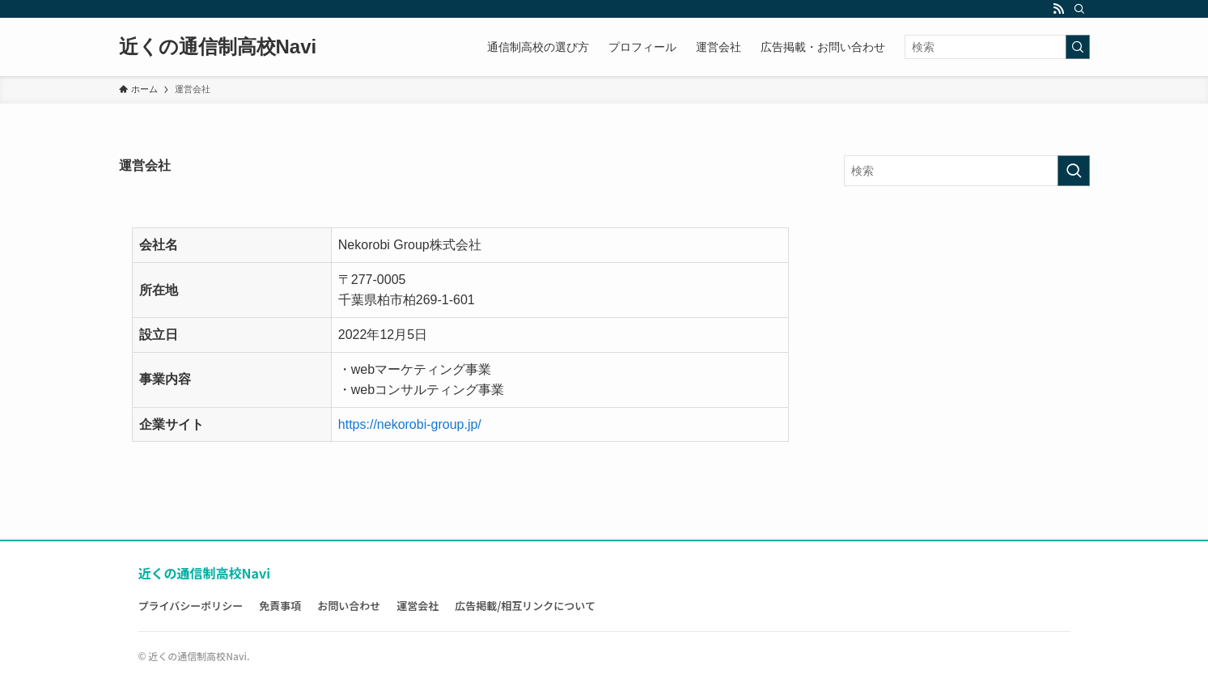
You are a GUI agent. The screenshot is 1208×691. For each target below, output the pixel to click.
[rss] (1058, 9)
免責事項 (280, 605)
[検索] (1079, 9)
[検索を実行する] (1078, 47)
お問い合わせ (348, 605)
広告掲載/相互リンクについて (525, 605)
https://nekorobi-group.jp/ (409, 424)
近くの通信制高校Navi (218, 47)
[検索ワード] (997, 47)
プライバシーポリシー (191, 605)
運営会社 (417, 605)
